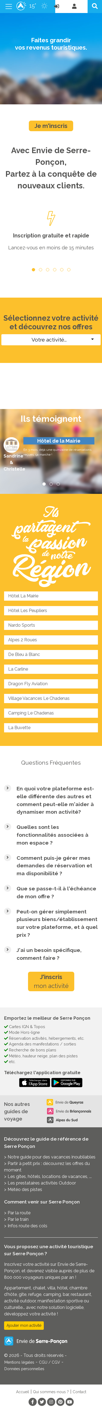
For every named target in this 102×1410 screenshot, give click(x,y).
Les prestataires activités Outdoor (42, 1183)
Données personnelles (24, 1369)
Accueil (22, 1392)
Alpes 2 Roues (22, 639)
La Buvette (19, 727)
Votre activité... (49, 340)
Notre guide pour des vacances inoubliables (51, 1157)
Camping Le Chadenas (31, 713)
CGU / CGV (49, 1362)
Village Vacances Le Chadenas (39, 698)
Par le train (18, 1219)
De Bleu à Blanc (24, 654)
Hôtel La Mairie (23, 595)
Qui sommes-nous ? (51, 1392)
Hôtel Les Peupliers (27, 610)
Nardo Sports (21, 625)
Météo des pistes (25, 1189)
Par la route (19, 1212)
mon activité (51, 981)
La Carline (18, 669)
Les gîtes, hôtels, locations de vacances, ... (50, 1176)
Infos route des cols (27, 1225)
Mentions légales (19, 1362)
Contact (79, 1392)
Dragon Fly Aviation (28, 683)
